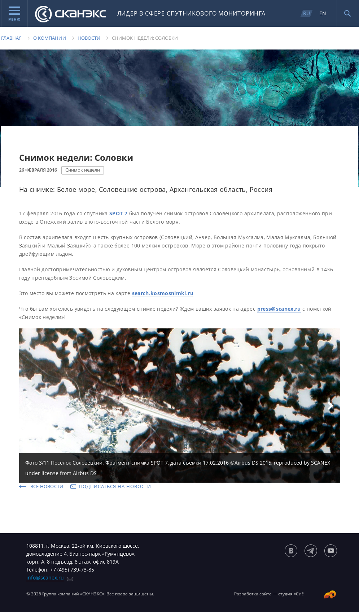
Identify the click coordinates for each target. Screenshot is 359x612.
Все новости (47, 486)
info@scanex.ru (45, 577)
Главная (11, 38)
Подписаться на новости (115, 486)
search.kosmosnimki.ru (162, 293)
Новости (89, 38)
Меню (14, 14)
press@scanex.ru (279, 308)
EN (322, 13)
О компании (49, 38)
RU (306, 13)
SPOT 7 (118, 213)
